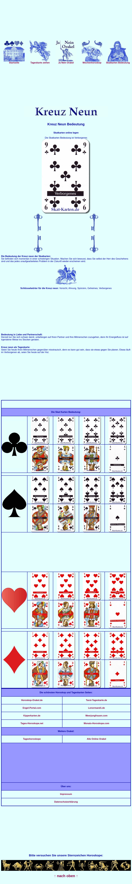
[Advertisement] (66, 20)
